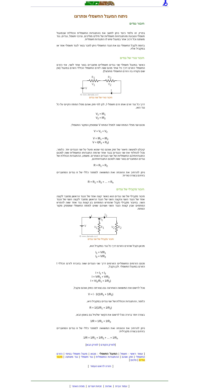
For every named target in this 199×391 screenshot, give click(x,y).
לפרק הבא (92, 344)
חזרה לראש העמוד (100, 366)
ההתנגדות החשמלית (107, 356)
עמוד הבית (121, 386)
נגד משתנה (71, 356)
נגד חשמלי (87, 356)
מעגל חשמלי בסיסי (76, 353)
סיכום (133, 360)
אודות (108, 386)
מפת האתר (78, 386)
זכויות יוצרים (94, 386)
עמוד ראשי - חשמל (131, 353)
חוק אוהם (127, 356)
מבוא (93, 353)
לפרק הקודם (108, 344)
